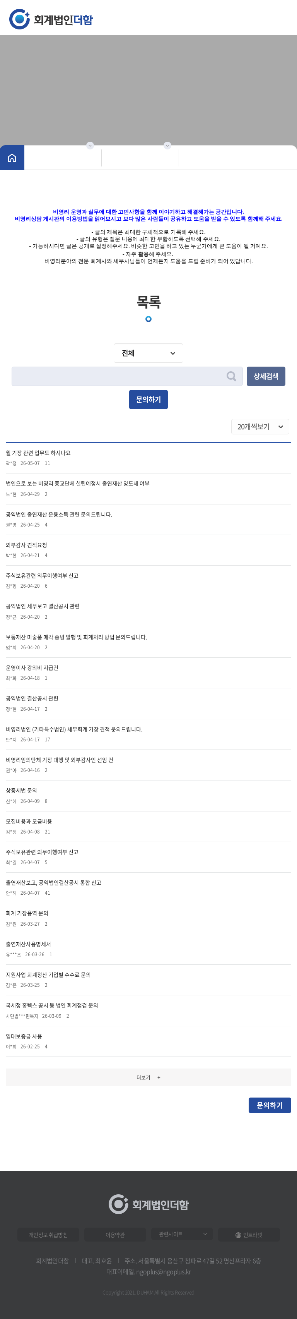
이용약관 (115, 1234)
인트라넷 (249, 1234)
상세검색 (266, 376)
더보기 (148, 1077)
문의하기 (148, 399)
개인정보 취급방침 (48, 1234)
